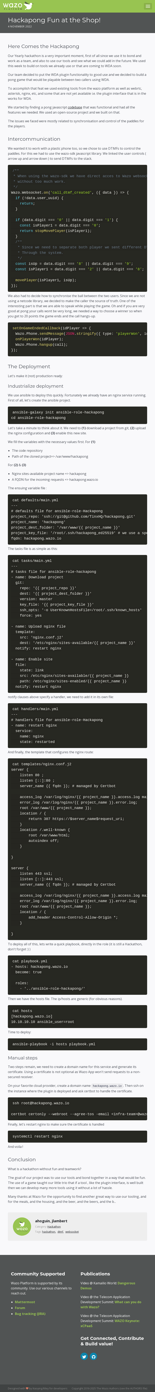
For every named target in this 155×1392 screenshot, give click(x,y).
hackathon (48, 1231)
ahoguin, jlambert (51, 1220)
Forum (20, 1307)
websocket (72, 1231)
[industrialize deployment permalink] (5, 386)
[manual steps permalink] (5, 1058)
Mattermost (25, 1301)
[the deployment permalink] (5, 366)
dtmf (60, 1231)
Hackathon (54, 1226)
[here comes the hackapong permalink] (5, 46)
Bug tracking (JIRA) (30, 1313)
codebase (75, 107)
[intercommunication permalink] (5, 139)
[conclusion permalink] (5, 1159)
